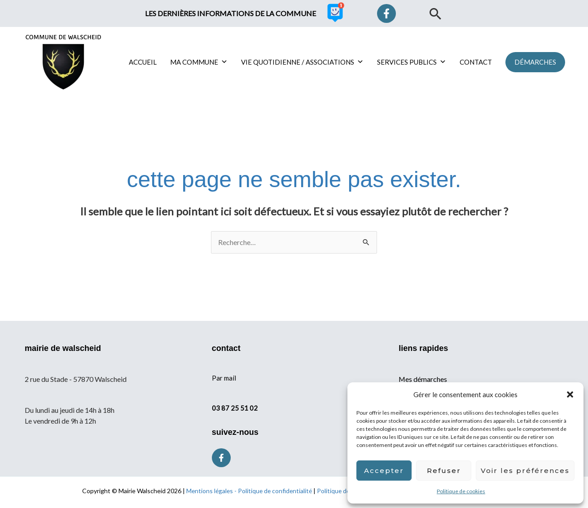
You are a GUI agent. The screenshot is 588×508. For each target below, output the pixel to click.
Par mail (224, 378)
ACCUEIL (143, 62)
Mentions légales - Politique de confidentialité (248, 491)
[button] (570, 394)
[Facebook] (386, 13)
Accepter (384, 470)
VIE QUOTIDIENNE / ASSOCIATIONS (302, 62)
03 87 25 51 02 (235, 407)
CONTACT (476, 62)
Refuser (444, 470)
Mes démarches (423, 379)
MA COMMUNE (199, 62)
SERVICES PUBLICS (411, 62)
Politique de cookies (461, 491)
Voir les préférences (525, 470)
